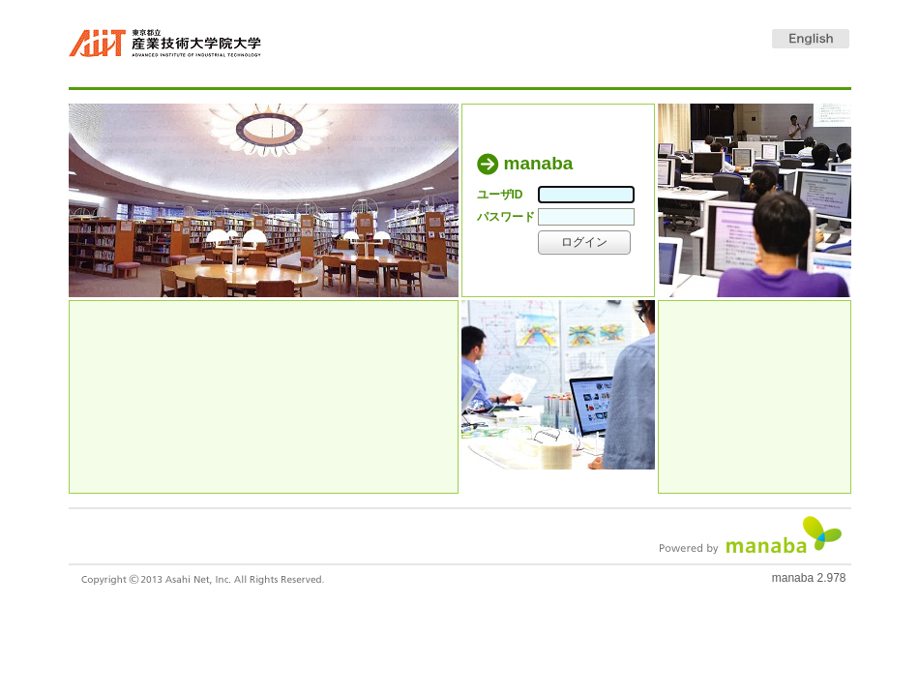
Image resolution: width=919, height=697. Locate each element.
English (810, 38)
